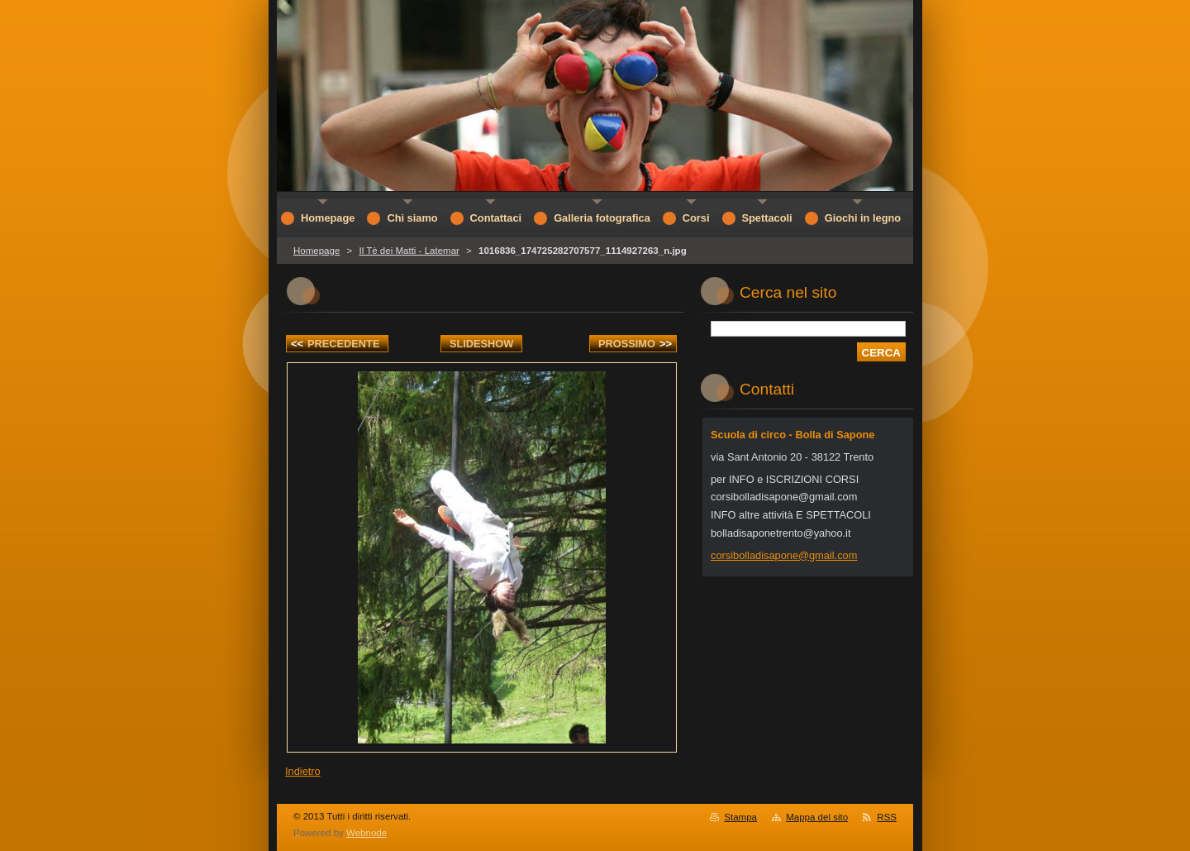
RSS (887, 817)
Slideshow (482, 343)
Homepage (316, 251)
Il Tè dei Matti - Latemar (409, 251)
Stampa (740, 817)
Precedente (335, 343)
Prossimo (635, 343)
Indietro (303, 771)
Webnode (366, 833)
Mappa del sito (817, 817)
